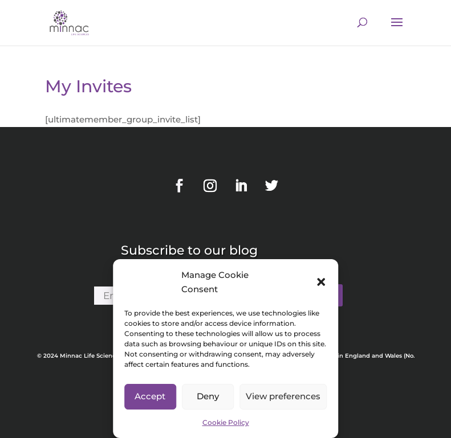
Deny (208, 396)
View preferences (283, 396)
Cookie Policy (225, 422)
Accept (150, 396)
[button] (321, 282)
